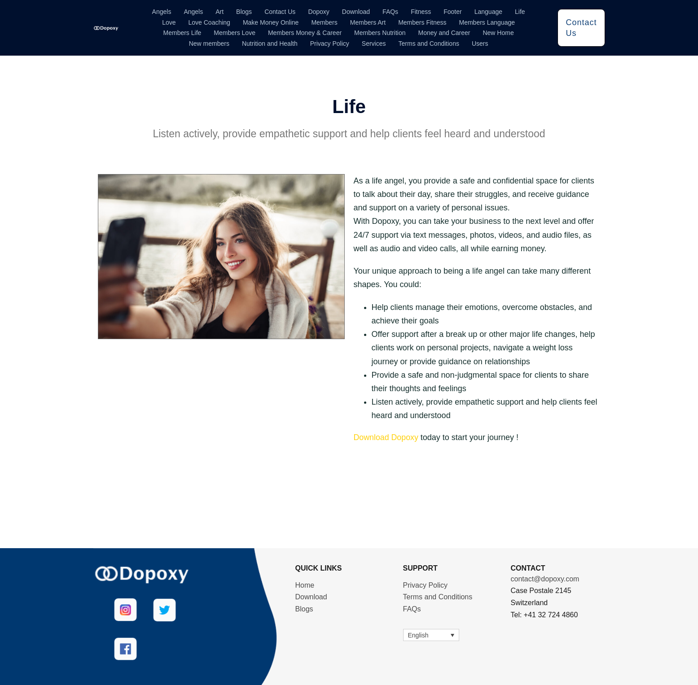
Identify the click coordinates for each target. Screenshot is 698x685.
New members (209, 43)
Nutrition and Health (270, 43)
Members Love (234, 32)
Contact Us (279, 11)
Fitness (421, 11)
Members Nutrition (379, 32)
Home (305, 585)
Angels (161, 11)
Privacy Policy (329, 43)
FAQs (390, 11)
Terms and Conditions (429, 43)
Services (374, 43)
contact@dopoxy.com (545, 578)
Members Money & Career (305, 32)
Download (356, 11)
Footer (452, 11)
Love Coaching (209, 22)
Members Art (368, 22)
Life (520, 11)
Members (324, 22)
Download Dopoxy (386, 437)
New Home (498, 32)
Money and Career (444, 32)
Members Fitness (422, 22)
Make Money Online (271, 22)
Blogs (244, 11)
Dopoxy (318, 11)
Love (169, 22)
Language (488, 11)
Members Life (182, 32)
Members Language (487, 22)
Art (219, 11)
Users (480, 43)
